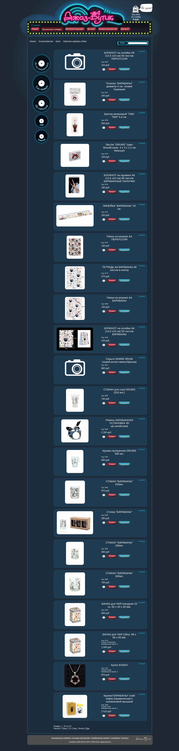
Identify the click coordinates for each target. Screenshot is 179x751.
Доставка (91, 29)
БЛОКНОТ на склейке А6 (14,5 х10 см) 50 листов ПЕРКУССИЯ (120, 55)
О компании (35, 25)
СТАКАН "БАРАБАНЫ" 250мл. (121, 483)
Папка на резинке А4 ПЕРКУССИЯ (122, 238)
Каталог (33, 41)
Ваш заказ (136, 14)
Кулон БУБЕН (124, 665)
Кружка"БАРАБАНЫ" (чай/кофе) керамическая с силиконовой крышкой (120, 698)
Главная (35, 29)
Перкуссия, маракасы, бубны (75, 41)
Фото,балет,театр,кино (74, 29)
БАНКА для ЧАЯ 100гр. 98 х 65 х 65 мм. (119, 636)
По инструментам (46, 41)
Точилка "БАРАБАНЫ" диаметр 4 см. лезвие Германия (121, 86)
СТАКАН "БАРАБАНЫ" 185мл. (121, 544)
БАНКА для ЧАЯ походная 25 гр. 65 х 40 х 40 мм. (119, 605)
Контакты (125, 29)
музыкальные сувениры (61, 738)
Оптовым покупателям (108, 29)
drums (58, 41)
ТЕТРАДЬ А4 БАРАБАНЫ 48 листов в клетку (119, 268)
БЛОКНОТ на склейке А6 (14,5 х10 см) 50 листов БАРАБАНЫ (120, 331)
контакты (125, 738)
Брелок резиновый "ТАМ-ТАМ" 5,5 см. (120, 115)
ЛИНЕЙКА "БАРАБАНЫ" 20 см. (120, 207)
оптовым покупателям (81, 738)
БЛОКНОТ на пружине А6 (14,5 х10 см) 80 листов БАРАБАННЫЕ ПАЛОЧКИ (120, 178)
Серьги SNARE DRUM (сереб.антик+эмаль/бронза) (119, 360)
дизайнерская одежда (100, 738)
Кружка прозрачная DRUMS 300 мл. (119, 452)
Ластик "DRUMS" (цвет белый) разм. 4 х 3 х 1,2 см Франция (120, 147)
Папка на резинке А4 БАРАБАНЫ (122, 299)
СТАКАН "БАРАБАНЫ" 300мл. (121, 575)
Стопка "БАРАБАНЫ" (122, 511)
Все (87, 728)
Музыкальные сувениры (52, 29)
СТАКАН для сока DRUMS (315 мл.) (120, 391)
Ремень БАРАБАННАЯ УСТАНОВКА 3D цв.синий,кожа (121, 423)
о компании (115, 738)
